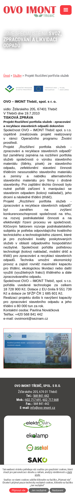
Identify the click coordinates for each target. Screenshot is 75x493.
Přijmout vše (18, 490)
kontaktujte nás (18, 56)
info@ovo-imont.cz (42, 408)
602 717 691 (33, 400)
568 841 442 (41, 396)
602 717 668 (51, 400)
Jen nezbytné (38, 490)
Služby (17, 76)
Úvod (6, 76)
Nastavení (57, 490)
